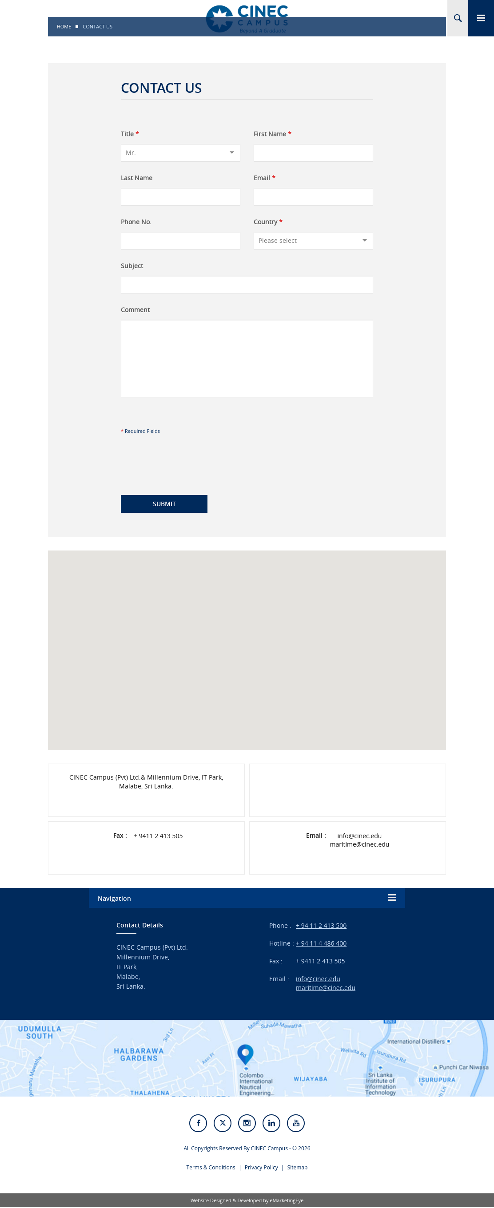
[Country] (313, 241)
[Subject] (247, 284)
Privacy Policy (261, 1168)
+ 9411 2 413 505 (158, 836)
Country (268, 222)
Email (264, 178)
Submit (164, 503)
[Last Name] (180, 197)
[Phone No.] (180, 241)
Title (130, 134)
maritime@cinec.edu (359, 844)
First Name (272, 134)
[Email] (313, 197)
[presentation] (185, 456)
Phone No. (136, 222)
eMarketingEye (286, 1201)
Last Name (136, 178)
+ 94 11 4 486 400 (321, 943)
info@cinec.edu (360, 836)
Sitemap (297, 1168)
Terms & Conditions (211, 1168)
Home (64, 26)
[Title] (180, 153)
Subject (132, 266)
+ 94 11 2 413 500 (321, 925)
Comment (135, 310)
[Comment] (247, 358)
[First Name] (313, 153)
